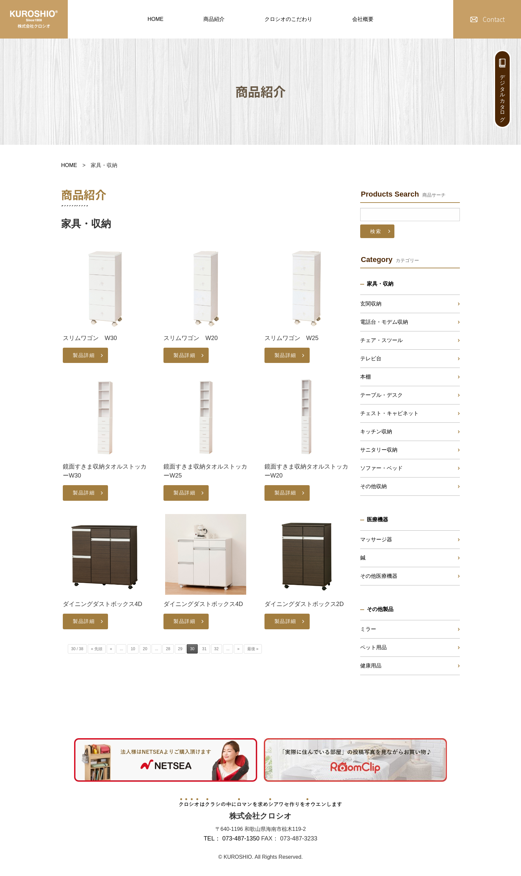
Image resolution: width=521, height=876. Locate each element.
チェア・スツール (381, 340)
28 (168, 649)
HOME (155, 19)
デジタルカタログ (502, 95)
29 (180, 649)
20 (145, 649)
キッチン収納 (376, 431)
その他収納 (373, 486)
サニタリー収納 (378, 450)
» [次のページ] (238, 649)
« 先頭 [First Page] (96, 649)
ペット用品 (373, 647)
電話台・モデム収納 (384, 322)
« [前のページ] (111, 649)
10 (133, 649)
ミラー (368, 629)
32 (216, 649)
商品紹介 (214, 19)
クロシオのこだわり (288, 19)
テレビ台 (370, 358)
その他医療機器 (378, 576)
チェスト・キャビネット (389, 413)
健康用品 (370, 665)
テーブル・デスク (381, 395)
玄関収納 (370, 304)
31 (204, 649)
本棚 (365, 377)
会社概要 (362, 19)
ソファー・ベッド (381, 468)
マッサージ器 (376, 539)
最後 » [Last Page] (253, 649)
